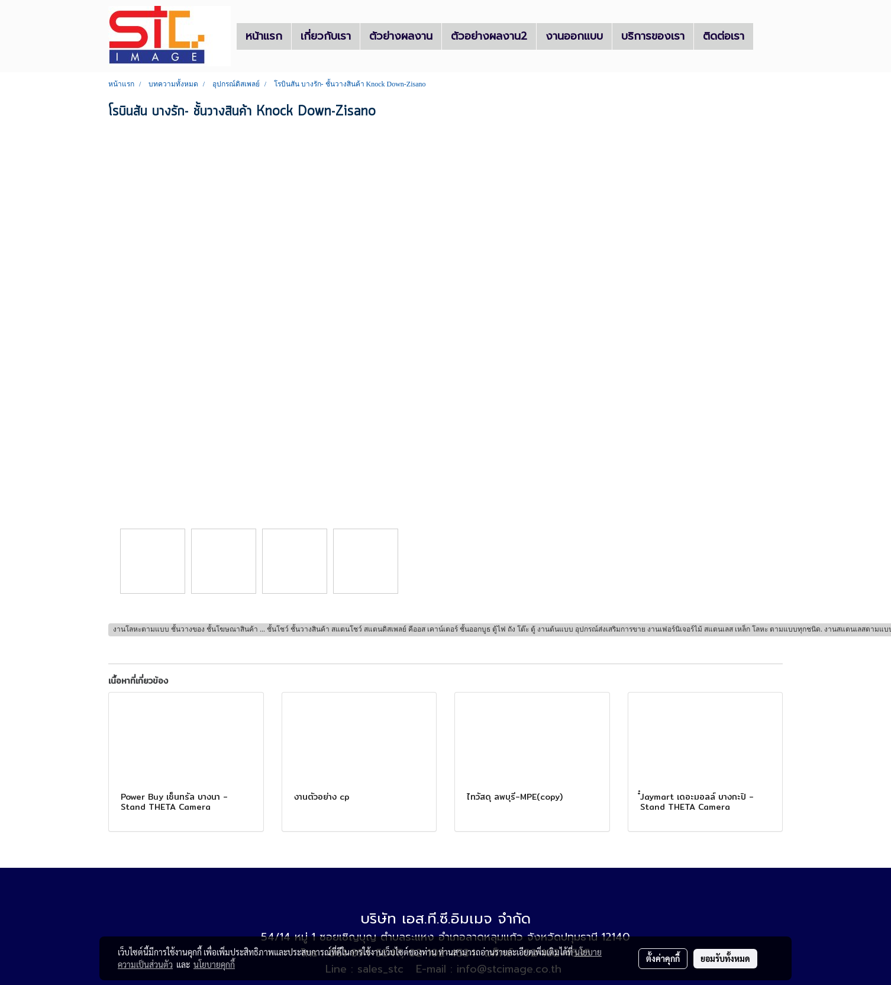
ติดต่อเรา (723, 36)
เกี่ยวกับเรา (326, 36)
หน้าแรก (264, 36)
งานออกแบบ (574, 36)
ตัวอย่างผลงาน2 (489, 36)
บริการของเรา (653, 36)
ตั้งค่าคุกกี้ (663, 958)
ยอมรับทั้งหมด (725, 958)
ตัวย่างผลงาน (400, 36)
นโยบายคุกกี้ (214, 964)
